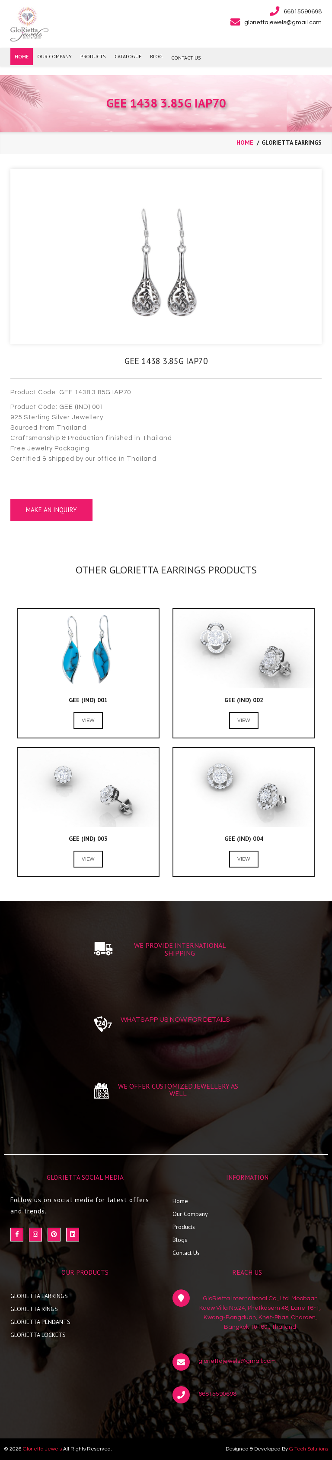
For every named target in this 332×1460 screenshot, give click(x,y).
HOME (22, 56)
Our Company (190, 1214)
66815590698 (217, 1394)
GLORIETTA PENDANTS (40, 1322)
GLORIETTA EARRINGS (39, 1296)
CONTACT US (186, 57)
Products (183, 1227)
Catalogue (128, 56)
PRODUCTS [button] (93, 56)
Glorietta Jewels (42, 1449)
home (244, 142)
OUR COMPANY (54, 56)
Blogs (179, 1240)
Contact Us (186, 1253)
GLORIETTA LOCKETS (38, 1335)
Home (180, 1201)
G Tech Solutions (308, 1449)
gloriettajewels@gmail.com (237, 1361)
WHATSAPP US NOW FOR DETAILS (175, 1019)
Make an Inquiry (51, 510)
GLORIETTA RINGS (34, 1309)
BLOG (156, 56)
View (88, 720)
